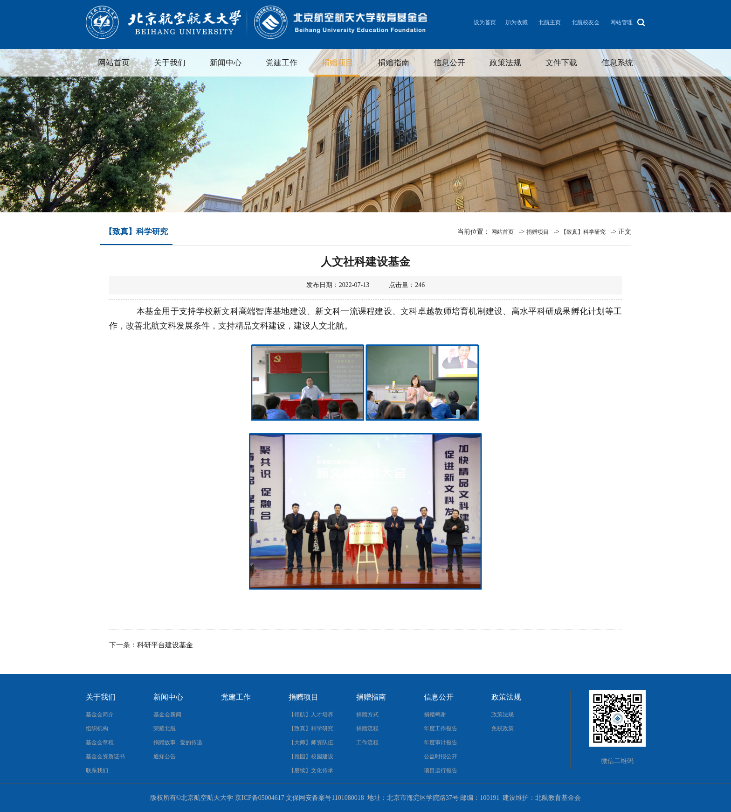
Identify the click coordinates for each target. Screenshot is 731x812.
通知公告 (164, 756)
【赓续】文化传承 (311, 770)
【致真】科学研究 (583, 232)
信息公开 (449, 62)
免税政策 (502, 728)
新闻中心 (225, 62)
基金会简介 (100, 714)
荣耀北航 (164, 728)
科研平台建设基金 (165, 645)
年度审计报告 (440, 742)
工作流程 (367, 742)
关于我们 (170, 62)
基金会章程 (100, 742)
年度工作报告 (440, 728)
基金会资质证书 (105, 756)
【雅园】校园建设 (311, 756)
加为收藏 (516, 22)
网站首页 (114, 62)
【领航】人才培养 (311, 714)
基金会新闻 (167, 714)
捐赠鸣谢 (435, 714)
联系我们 (97, 770)
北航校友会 (586, 22)
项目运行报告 (440, 770)
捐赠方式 (367, 714)
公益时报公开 (440, 756)
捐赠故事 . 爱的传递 (177, 742)
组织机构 (97, 728)
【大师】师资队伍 (311, 742)
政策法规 (505, 62)
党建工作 (281, 62)
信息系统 (617, 62)
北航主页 (549, 22)
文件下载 (561, 62)
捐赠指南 (393, 62)
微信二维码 (617, 760)
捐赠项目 (337, 62)
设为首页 (485, 22)
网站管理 (621, 22)
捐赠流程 (367, 728)
